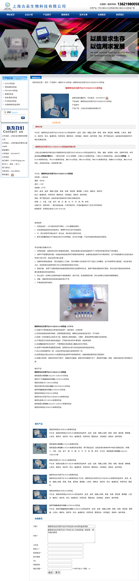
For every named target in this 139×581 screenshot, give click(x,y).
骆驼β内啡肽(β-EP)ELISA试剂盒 (61, 491)
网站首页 (10, 15)
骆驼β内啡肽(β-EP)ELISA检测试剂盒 (62, 429)
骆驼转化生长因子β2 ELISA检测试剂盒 (63, 475)
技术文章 (83, 15)
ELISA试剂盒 (10, 83)
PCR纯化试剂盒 (11, 101)
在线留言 (102, 15)
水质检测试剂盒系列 (12, 105)
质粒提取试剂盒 (11, 87)
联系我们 (120, 15)
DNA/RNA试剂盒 (11, 91)
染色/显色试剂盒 (11, 98)
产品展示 (47, 15)
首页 (46, 82)
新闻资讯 (65, 15)
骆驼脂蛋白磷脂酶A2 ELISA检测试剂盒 (63, 444)
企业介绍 (29, 15)
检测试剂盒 (9, 94)
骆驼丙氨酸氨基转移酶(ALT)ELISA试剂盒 (64, 505)
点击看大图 (56, 122)
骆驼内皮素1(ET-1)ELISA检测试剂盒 (62, 460)
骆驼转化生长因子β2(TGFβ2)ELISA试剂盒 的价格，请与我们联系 (71, 536)
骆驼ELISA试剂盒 (65, 82)
